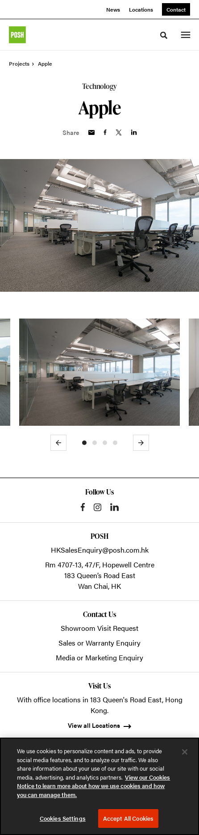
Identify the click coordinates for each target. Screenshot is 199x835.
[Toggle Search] (163, 35)
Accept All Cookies (128, 818)
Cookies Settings (63, 818)
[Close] (185, 752)
